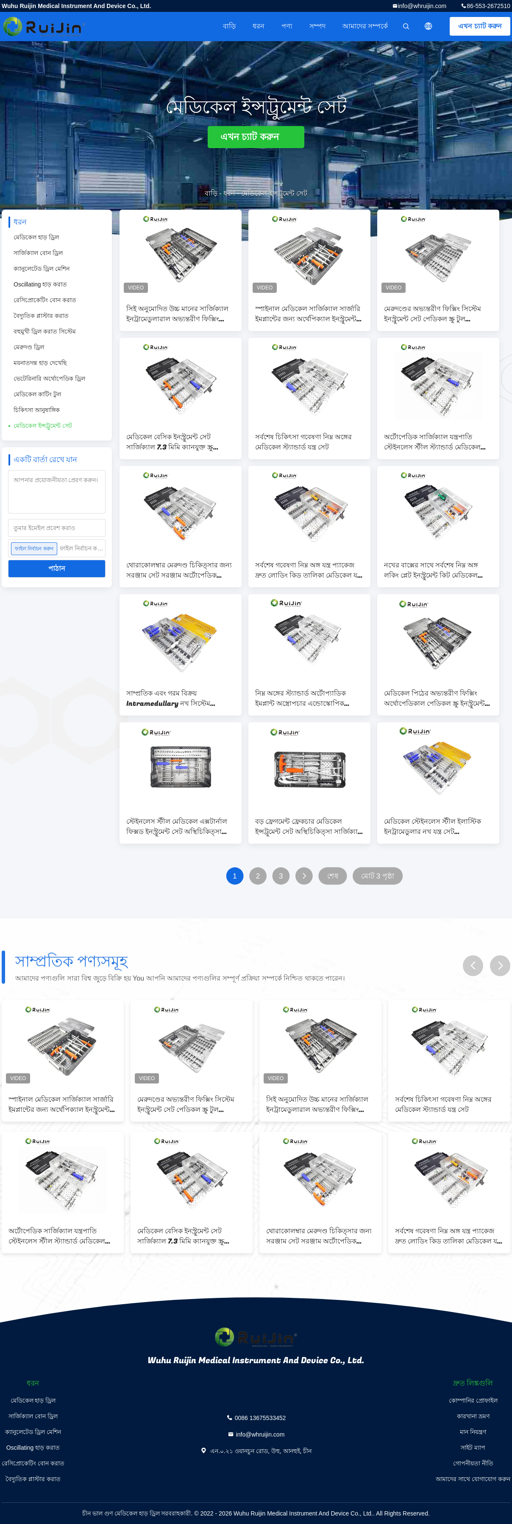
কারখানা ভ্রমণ (473, 1416)
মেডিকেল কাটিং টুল (37, 394)
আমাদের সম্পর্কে (365, 26)
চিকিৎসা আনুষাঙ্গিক (37, 410)
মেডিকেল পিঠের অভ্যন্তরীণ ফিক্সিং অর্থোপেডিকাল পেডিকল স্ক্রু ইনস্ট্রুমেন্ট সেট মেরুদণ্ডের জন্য (434, 698)
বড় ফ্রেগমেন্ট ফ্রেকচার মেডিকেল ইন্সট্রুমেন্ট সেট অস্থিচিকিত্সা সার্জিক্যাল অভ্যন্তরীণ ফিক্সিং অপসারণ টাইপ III (309, 827)
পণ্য (286, 26)
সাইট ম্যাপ (473, 1447)
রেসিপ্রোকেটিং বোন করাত (45, 300)
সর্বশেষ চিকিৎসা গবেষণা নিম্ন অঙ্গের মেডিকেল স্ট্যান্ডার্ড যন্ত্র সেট (303, 442)
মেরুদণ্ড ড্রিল (29, 347)
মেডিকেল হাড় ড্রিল (36, 237)
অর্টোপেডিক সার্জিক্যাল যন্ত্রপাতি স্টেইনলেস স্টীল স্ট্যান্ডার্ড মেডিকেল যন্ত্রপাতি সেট (432, 442)
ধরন (258, 26)
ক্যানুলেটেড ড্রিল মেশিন (42, 268)
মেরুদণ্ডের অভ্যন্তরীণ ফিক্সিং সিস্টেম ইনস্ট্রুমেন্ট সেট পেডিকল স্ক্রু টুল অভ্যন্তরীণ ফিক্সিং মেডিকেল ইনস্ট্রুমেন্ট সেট (434, 314)
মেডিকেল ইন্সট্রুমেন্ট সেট (43, 425)
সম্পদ (317, 26)
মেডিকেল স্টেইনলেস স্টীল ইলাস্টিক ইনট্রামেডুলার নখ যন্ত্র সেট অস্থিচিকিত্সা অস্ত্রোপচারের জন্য (432, 827)
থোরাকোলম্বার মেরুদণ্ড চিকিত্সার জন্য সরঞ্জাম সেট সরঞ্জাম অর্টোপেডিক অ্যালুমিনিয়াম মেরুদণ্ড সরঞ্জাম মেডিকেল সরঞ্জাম (179, 570)
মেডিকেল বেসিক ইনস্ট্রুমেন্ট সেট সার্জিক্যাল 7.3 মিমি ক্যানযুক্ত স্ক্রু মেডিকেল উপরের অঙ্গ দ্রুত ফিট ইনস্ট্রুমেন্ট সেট (169, 442)
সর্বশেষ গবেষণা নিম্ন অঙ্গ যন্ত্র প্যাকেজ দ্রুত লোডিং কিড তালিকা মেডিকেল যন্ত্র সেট (308, 570)
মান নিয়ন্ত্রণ (473, 1432)
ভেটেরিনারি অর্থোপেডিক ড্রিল (49, 378)
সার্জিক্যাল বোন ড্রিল (38, 253)
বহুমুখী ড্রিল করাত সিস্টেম (45, 331)
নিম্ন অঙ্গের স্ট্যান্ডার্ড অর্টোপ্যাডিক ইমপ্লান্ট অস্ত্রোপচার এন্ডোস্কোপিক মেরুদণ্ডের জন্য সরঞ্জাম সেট (300, 698)
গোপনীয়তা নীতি (473, 1463)
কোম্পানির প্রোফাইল (473, 1400)
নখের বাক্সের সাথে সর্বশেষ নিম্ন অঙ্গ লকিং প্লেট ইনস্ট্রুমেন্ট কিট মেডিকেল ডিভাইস (431, 570)
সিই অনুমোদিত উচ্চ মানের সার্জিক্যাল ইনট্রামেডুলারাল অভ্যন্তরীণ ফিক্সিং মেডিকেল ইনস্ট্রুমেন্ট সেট (177, 314)
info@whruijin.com (422, 6)
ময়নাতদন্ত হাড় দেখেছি (40, 362)
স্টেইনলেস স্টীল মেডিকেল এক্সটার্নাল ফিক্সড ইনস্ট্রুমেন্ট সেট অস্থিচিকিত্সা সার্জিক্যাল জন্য (176, 827)
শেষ (332, 876)
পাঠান (56, 568)
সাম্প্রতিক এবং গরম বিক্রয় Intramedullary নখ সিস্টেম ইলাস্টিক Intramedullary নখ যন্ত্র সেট (175, 698)
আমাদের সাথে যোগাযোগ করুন (473, 1479)
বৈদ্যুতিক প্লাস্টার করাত (41, 315)
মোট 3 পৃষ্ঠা (377, 876)
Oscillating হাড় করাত (40, 284)
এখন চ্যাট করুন (480, 26)
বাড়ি (229, 26)
